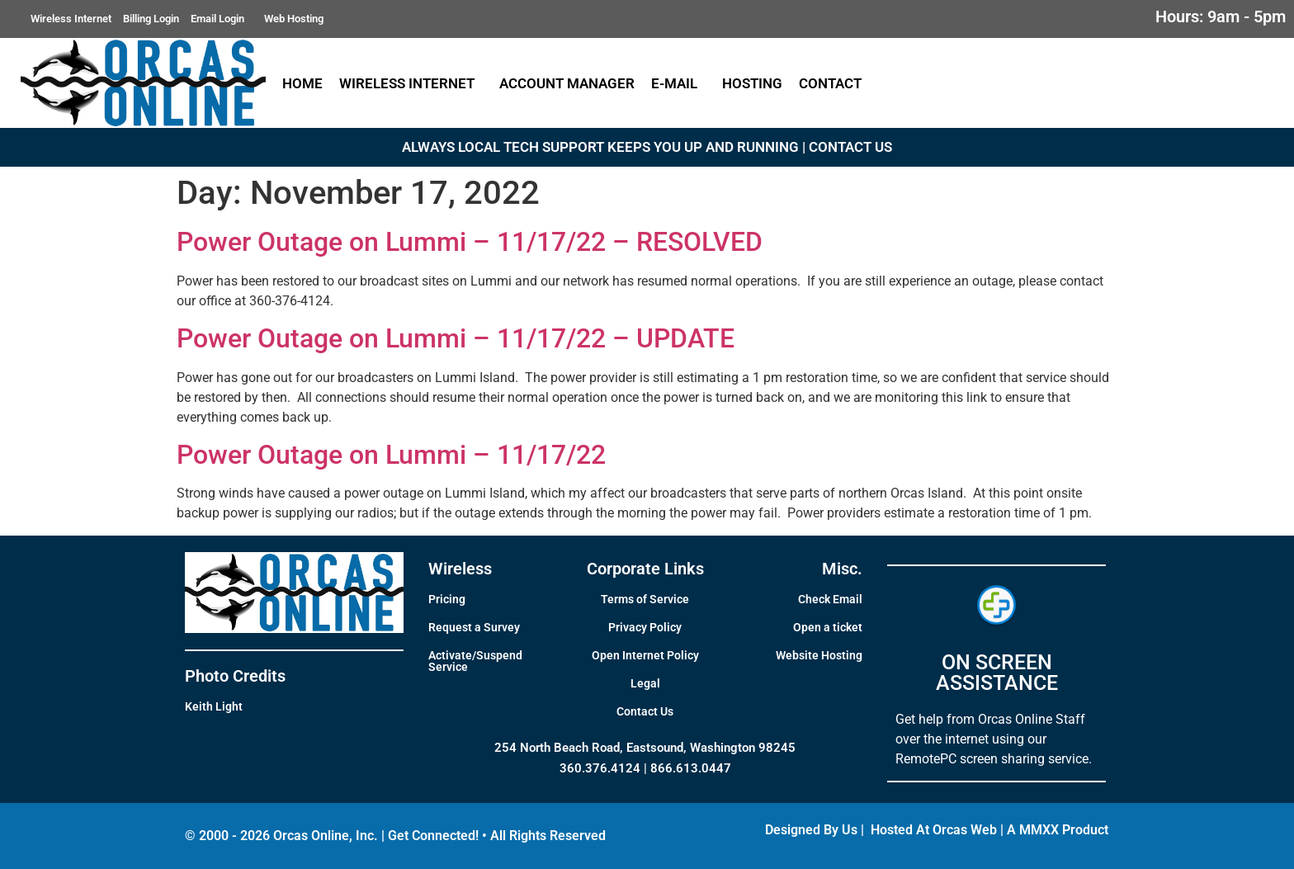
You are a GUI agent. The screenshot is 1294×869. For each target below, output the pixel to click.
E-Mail (678, 83)
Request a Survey (474, 627)
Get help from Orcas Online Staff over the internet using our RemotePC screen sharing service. (993, 739)
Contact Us (644, 711)
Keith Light (214, 706)
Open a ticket (827, 627)
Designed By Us (811, 830)
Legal (645, 683)
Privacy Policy (645, 627)
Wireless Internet (71, 18)
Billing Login (151, 18)
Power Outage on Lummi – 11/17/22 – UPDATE (455, 338)
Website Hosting (819, 655)
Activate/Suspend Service (475, 661)
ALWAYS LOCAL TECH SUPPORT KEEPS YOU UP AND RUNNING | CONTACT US (647, 147)
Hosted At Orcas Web (934, 830)
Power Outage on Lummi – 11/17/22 (391, 454)
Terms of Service (645, 599)
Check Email (830, 599)
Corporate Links (645, 569)
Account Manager (567, 83)
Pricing (446, 599)
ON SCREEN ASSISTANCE (997, 672)
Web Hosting (294, 18)
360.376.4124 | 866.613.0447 (645, 768)
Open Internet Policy (645, 655)
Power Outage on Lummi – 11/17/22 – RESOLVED (470, 241)
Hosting (752, 83)
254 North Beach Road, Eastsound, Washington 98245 (645, 747)
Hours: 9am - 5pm (1220, 16)
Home (302, 83)
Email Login (222, 19)
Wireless (460, 569)
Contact (834, 83)
